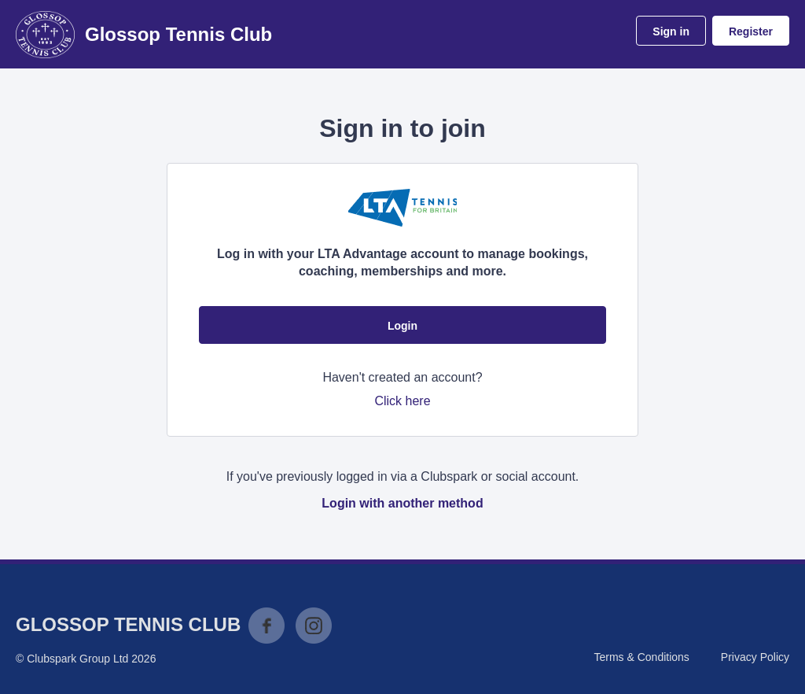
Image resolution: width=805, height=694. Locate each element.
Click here (402, 401)
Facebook (266, 625)
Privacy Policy (755, 657)
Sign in (670, 31)
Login (402, 325)
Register (751, 31)
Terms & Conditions (641, 657)
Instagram (314, 625)
